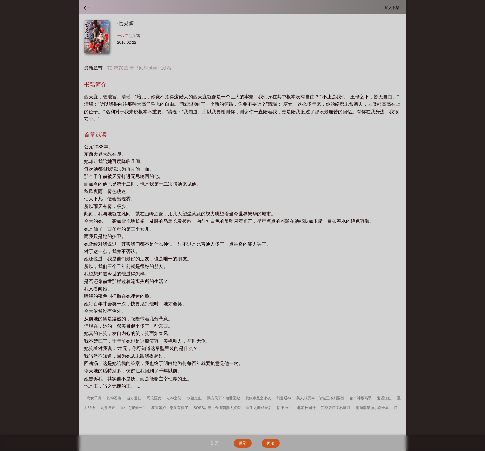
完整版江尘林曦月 (335, 408)
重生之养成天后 (259, 408)
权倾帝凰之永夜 (258, 398)
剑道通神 (283, 398)
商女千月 (94, 398)
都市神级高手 (361, 398)
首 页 (214, 443)
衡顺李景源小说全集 (372, 408)
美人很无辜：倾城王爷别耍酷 (320, 398)
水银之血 (194, 398)
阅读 (270, 443)
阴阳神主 (284, 408)
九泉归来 (107, 408)
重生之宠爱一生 (133, 408)
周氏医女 (154, 398)
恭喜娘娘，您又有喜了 (169, 408)
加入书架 (393, 7)
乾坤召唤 (114, 398)
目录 (242, 443)
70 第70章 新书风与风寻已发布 (139, 68)
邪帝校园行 (306, 408)
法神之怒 (174, 398)
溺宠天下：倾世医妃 (223, 398)
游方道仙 (134, 398)
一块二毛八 (126, 36)
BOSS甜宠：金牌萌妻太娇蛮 (217, 408)
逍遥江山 (384, 398)
